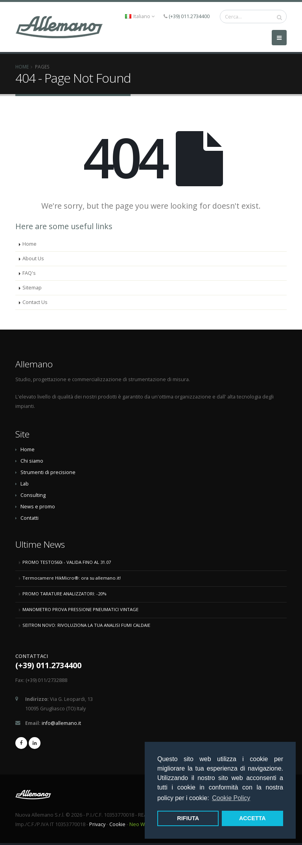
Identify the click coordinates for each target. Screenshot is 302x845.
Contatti (29, 518)
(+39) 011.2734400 (189, 16)
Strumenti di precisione (48, 472)
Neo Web (140, 824)
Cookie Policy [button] (231, 798)
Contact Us (35, 302)
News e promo (37, 506)
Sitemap (32, 287)
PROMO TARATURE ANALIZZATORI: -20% (64, 594)
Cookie (117, 824)
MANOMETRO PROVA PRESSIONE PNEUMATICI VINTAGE (80, 609)
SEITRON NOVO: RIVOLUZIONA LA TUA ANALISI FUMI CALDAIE (86, 625)
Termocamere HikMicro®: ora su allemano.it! (71, 578)
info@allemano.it (61, 723)
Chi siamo (31, 461)
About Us (33, 258)
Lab (24, 483)
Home (22, 66)
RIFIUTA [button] (188, 818)
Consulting (33, 495)
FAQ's (29, 273)
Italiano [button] (140, 16)
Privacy (97, 824)
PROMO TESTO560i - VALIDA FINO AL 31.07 (66, 562)
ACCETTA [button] (252, 818)
